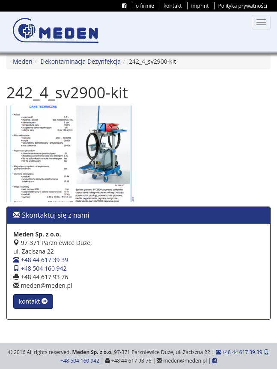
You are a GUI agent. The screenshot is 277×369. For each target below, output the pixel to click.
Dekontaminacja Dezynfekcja (80, 61)
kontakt (173, 5)
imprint (199, 5)
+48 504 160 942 (40, 268)
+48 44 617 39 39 (40, 260)
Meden (22, 61)
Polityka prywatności (242, 5)
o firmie (145, 5)
